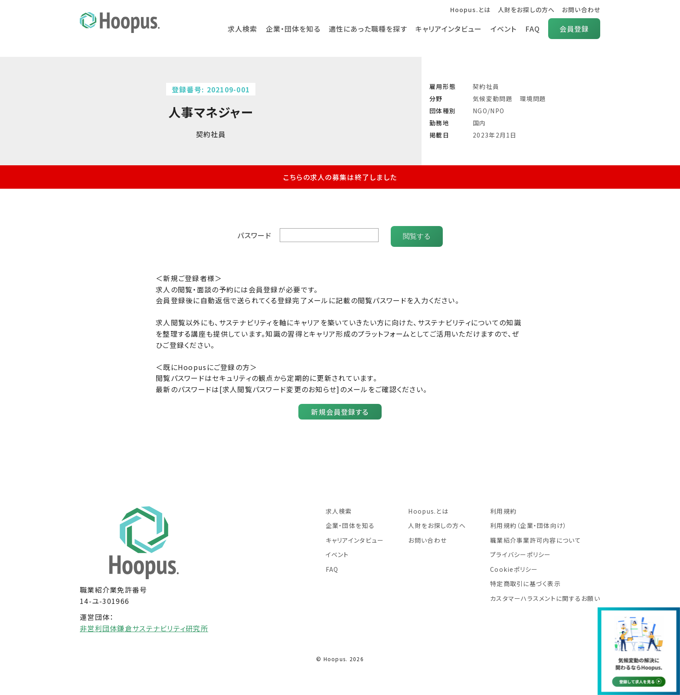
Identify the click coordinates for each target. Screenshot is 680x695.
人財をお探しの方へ (526, 9)
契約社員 (486, 86)
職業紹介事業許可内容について (535, 537)
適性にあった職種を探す (366, 28)
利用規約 (503, 508)
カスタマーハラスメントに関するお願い (545, 595)
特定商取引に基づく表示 (525, 581)
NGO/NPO (488, 110)
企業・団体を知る (291, 28)
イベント (503, 28)
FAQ (532, 28)
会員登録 (574, 28)
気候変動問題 (493, 98)
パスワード (255, 233)
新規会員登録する (340, 409)
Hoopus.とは (469, 9)
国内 (479, 122)
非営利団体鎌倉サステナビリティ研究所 (144, 625)
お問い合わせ (581, 9)
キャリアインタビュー (447, 28)
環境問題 (533, 98)
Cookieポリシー (514, 566)
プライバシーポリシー (520, 551)
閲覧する (417, 233)
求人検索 (240, 28)
